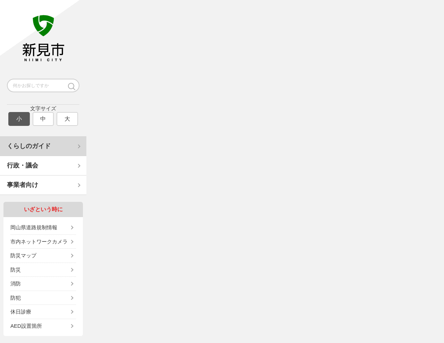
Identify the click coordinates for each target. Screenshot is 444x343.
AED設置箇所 (26, 326)
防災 (15, 270)
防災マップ (23, 255)
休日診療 (20, 312)
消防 (15, 283)
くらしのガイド (29, 146)
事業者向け (22, 184)
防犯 (15, 298)
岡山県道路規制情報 (33, 227)
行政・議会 (22, 165)
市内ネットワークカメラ (39, 242)
